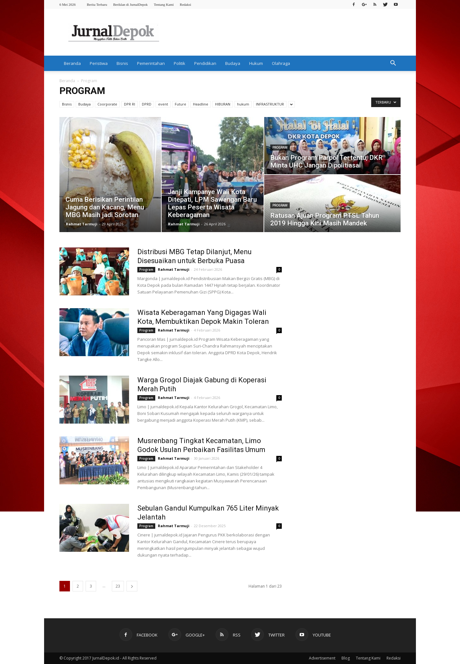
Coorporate (107, 104)
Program (280, 147)
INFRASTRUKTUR (270, 104)
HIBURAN (222, 104)
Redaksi (185, 4)
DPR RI (129, 104)
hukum (243, 104)
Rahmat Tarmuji (81, 224)
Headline (200, 104)
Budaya (232, 63)
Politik (179, 63)
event (163, 104)
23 (118, 586)
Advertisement (322, 658)
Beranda (72, 63)
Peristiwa (99, 63)
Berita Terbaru (97, 4)
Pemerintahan (151, 63)
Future (180, 104)
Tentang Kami (163, 4)
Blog (345, 658)
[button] (393, 63)
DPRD (146, 104)
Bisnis (122, 63)
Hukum (256, 63)
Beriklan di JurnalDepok (130, 4)
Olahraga (281, 63)
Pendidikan (205, 63)
